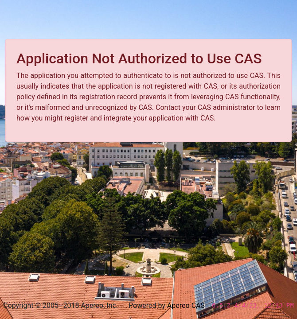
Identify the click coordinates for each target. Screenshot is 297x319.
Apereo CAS (186, 305)
